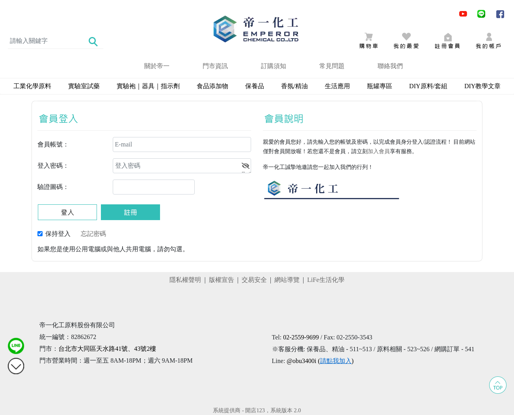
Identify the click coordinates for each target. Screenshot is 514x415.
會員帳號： (53, 144)
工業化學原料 (32, 86)
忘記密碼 (93, 233)
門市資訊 (215, 66)
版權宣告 (221, 279)
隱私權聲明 (185, 279)
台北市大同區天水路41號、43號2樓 (107, 348)
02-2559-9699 (301, 337)
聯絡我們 (390, 66)
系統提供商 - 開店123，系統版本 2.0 (257, 410)
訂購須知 (273, 66)
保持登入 (58, 233)
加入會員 (379, 151)
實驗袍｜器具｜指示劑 (148, 86)
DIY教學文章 (482, 86)
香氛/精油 (294, 86)
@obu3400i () (320, 361)
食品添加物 (212, 86)
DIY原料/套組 (428, 86)
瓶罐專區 (379, 86)
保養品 (254, 86)
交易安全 (254, 279)
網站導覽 (287, 279)
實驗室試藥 (84, 86)
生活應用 (337, 86)
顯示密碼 (246, 166)
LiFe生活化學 (325, 279)
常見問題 (332, 66)
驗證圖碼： (53, 186)
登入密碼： (53, 165)
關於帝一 (156, 66)
